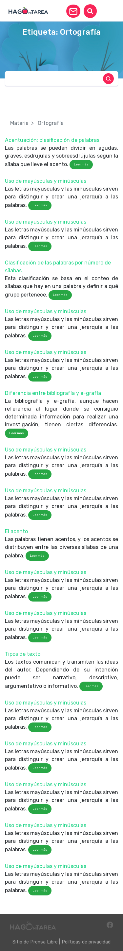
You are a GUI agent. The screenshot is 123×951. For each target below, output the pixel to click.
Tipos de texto (22, 654)
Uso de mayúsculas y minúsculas (45, 181)
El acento (16, 531)
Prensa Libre (44, 942)
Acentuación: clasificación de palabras (52, 140)
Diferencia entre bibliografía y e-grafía (53, 393)
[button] (73, 11)
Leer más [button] (81, 164)
